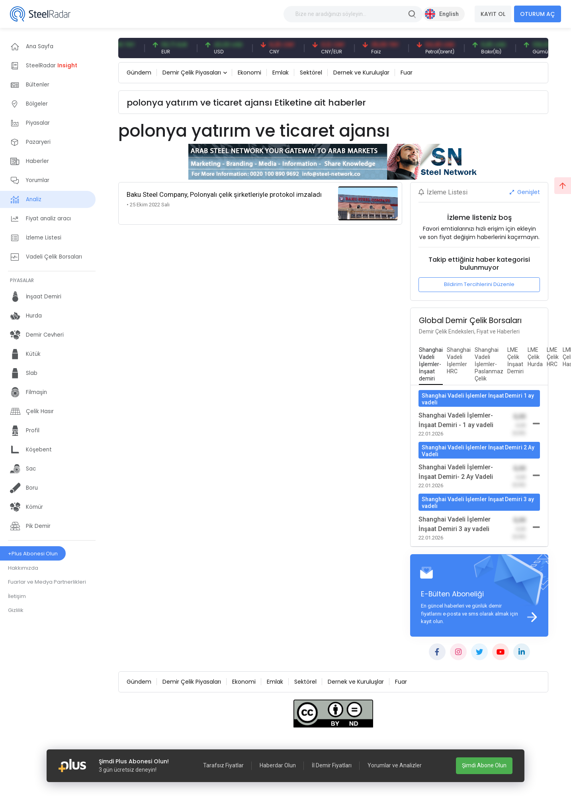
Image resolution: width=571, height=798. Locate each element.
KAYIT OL (493, 14)
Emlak (280, 72)
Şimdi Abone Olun (484, 765)
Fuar (407, 72)
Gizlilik (15, 610)
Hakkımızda (23, 568)
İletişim (17, 596)
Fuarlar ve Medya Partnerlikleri (47, 582)
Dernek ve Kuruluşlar (361, 72)
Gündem (139, 72)
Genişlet (525, 192)
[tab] (431, 364)
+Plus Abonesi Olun (33, 553)
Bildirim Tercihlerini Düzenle (479, 284)
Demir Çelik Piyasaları (191, 72)
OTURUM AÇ (537, 14)
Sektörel (311, 72)
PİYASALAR (22, 280)
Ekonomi (249, 72)
